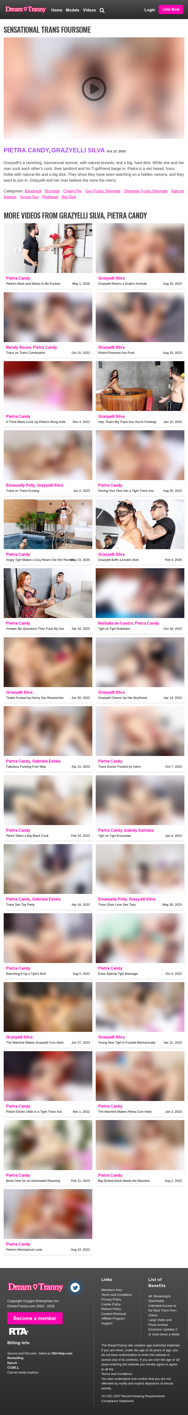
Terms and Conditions (116, 1295)
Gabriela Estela (46, 761)
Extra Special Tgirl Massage (118, 973)
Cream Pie (72, 191)
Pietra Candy (26, 150)
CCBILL (13, 1367)
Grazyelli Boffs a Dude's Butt (118, 560)
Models (72, 10)
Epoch (12, 1363)
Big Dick (69, 197)
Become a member (35, 1318)
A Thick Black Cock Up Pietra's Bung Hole (35, 422)
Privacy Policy (111, 1299)
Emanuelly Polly (20, 485)
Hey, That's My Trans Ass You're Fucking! (127, 422)
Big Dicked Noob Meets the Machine (124, 1181)
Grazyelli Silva (78, 150)
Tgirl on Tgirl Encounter (114, 836)
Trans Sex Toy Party (20, 904)
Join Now (170, 9)
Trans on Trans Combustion (25, 353)
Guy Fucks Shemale (102, 191)
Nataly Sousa (18, 347)
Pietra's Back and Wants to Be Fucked (33, 283)
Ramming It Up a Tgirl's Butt (26, 973)
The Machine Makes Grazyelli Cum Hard (34, 1042)
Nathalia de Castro (115, 623)
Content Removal (113, 1314)
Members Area (111, 1290)
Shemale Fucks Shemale (146, 191)
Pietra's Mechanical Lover (24, 1249)
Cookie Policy (111, 1304)
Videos (89, 10)
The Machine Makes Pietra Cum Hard (124, 1111)
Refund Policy (111, 1309)
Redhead (50, 197)
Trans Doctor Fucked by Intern (119, 766)
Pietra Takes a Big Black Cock (27, 836)
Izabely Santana (139, 830)
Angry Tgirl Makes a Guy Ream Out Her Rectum (40, 560)
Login (149, 10)
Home (56, 10)
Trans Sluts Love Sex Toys (117, 904)
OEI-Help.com (62, 1353)
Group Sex (29, 197)
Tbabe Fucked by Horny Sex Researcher (35, 698)
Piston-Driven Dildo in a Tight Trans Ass (34, 1111)
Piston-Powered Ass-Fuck (116, 353)
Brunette (52, 191)
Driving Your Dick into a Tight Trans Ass (126, 491)
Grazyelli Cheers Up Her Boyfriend (122, 698)
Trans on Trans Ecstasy (22, 491)
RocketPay (15, 1358)
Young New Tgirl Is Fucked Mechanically (126, 1042)
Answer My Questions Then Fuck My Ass (35, 628)
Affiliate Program (113, 1318)
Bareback (33, 191)
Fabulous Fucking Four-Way (26, 766)
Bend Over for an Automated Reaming (33, 1181)
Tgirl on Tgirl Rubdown (114, 628)
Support (107, 1323)
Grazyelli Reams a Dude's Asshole (122, 283)
